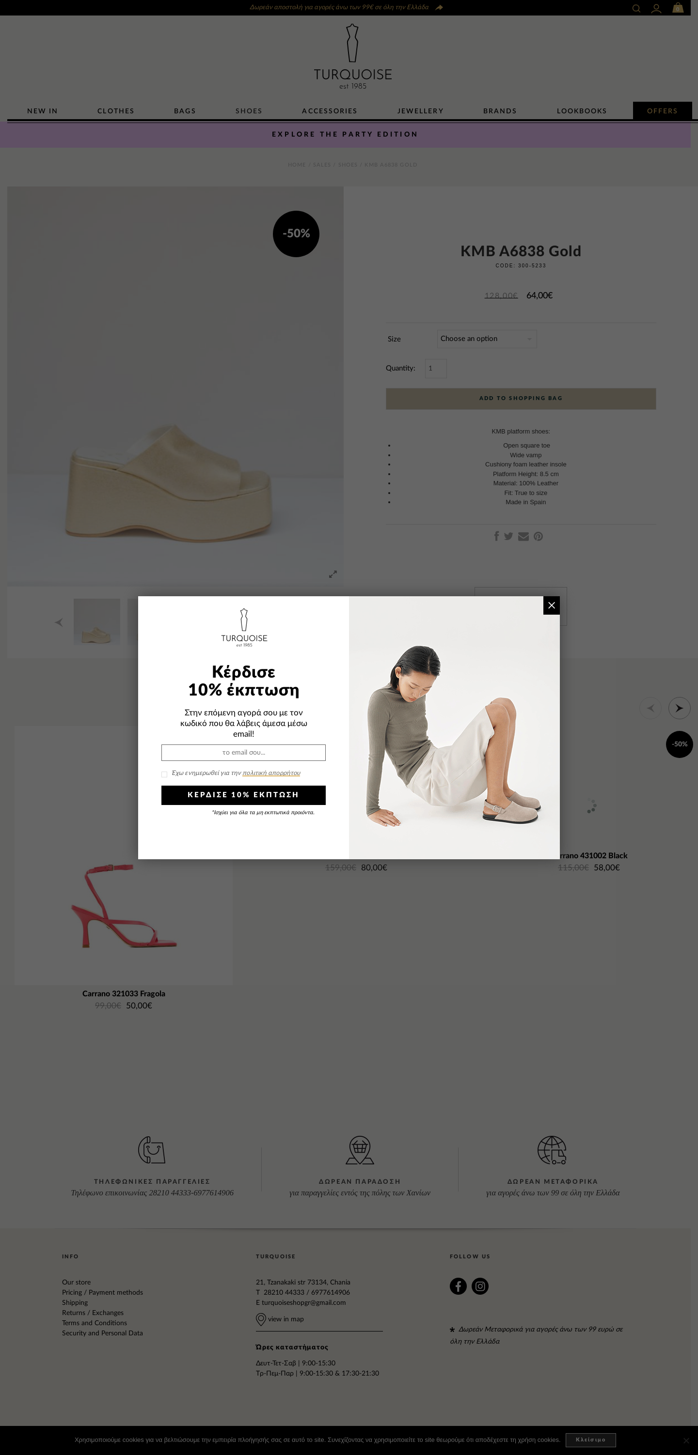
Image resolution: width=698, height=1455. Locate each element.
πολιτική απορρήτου (271, 773)
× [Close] (551, 605)
